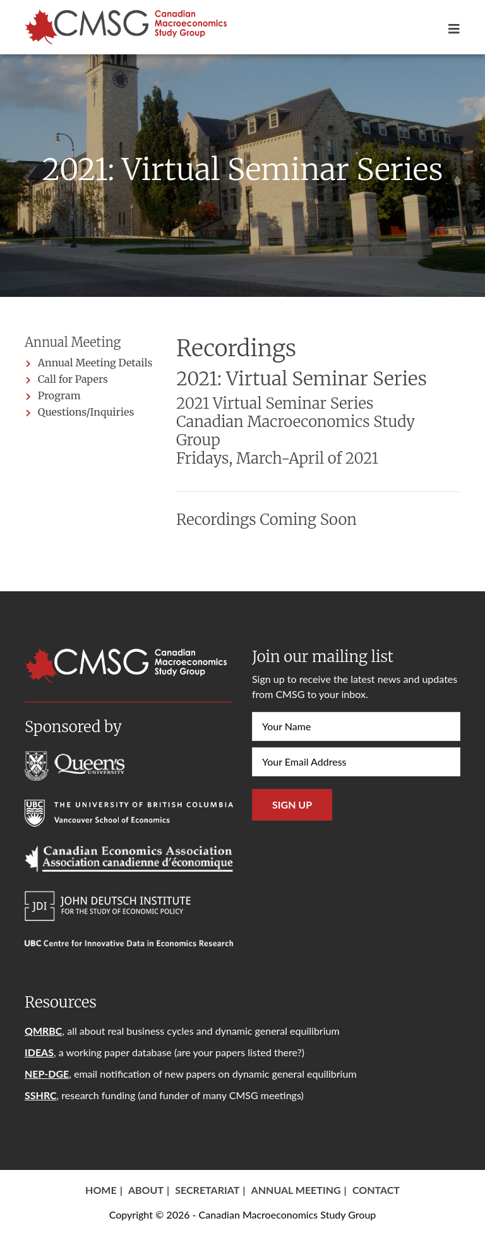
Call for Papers (73, 379)
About (146, 1190)
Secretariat (207, 1190)
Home (101, 1190)
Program (59, 395)
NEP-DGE (47, 1074)
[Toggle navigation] (450, 29)
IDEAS (39, 1052)
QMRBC (43, 1031)
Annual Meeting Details (95, 362)
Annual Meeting (296, 1190)
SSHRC (41, 1095)
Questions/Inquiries (86, 412)
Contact (376, 1190)
